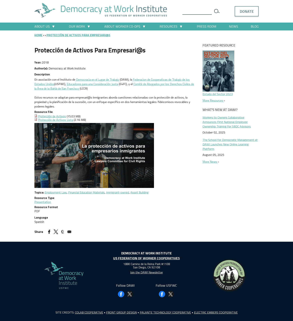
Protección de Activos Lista (55, 120)
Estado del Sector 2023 (218, 94)
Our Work (77, 26)
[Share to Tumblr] (63, 232)
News (233, 26)
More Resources (213, 100)
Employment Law (56, 192)
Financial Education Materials (86, 192)
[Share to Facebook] (49, 232)
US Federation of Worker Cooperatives (146, 258)
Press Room (206, 26)
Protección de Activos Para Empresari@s (78, 35)
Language (41, 217)
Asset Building (139, 192)
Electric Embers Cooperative (216, 312)
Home (38, 35)
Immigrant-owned (117, 192)
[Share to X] (56, 232)
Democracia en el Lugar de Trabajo (97, 79)
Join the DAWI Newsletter (146, 272)
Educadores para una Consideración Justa (92, 84)
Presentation (42, 202)
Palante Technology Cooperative (165, 312)
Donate (247, 11)
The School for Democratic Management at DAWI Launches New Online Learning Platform (230, 144)
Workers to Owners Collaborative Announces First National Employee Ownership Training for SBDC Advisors (227, 122)
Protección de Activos (52, 116)
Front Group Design (121, 312)
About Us (42, 26)
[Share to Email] (69, 232)
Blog (255, 26)
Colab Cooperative (89, 312)
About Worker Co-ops (122, 26)
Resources (168, 26)
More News (210, 161)
